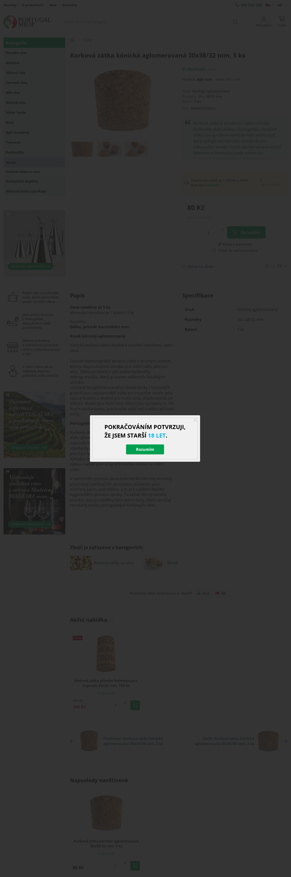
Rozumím (145, 449)
